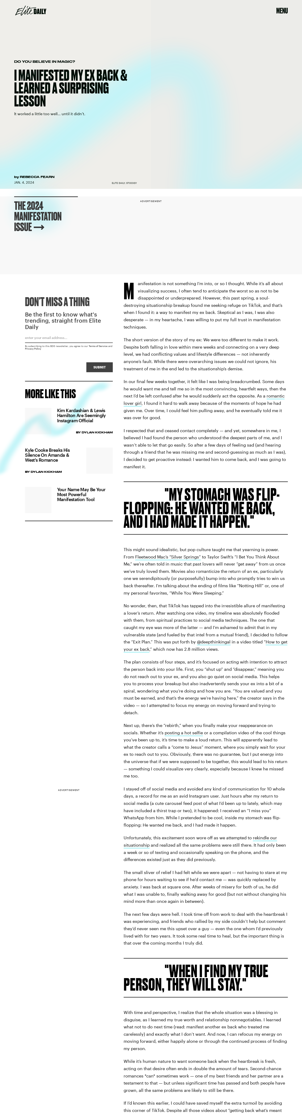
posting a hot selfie (184, 732)
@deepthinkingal (214, 641)
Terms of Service (98, 347)
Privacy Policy (33, 349)
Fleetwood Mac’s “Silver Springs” (168, 556)
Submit (99, 368)
